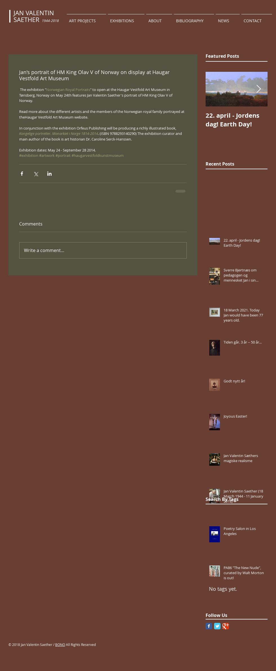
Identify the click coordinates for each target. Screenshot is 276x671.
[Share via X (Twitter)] (35, 173)
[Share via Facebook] (22, 173)
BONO (60, 644)
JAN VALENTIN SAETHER (34, 16)
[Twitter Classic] (217, 626)
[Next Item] (258, 89)
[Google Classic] (225, 626)
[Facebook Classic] (209, 626)
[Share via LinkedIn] (49, 173)
